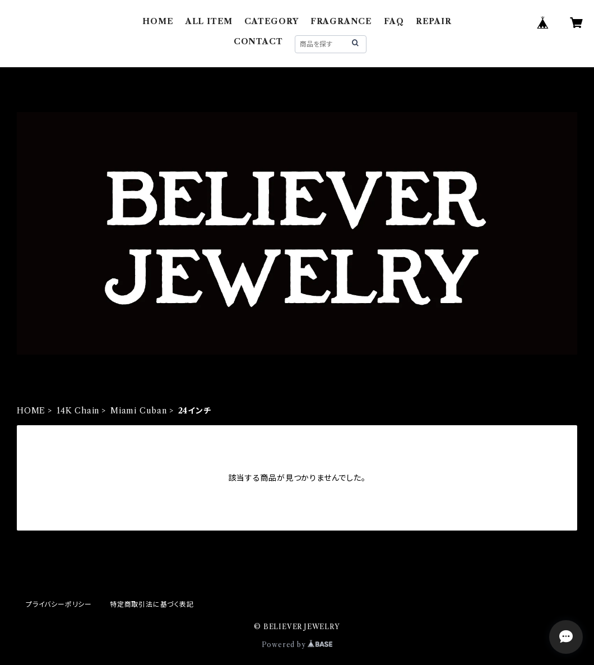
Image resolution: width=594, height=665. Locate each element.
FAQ (393, 21)
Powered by (297, 644)
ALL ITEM (209, 21)
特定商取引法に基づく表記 (152, 604)
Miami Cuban (138, 411)
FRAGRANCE (341, 21)
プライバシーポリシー (59, 604)
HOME (157, 21)
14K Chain (78, 411)
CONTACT (258, 41)
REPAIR (434, 21)
